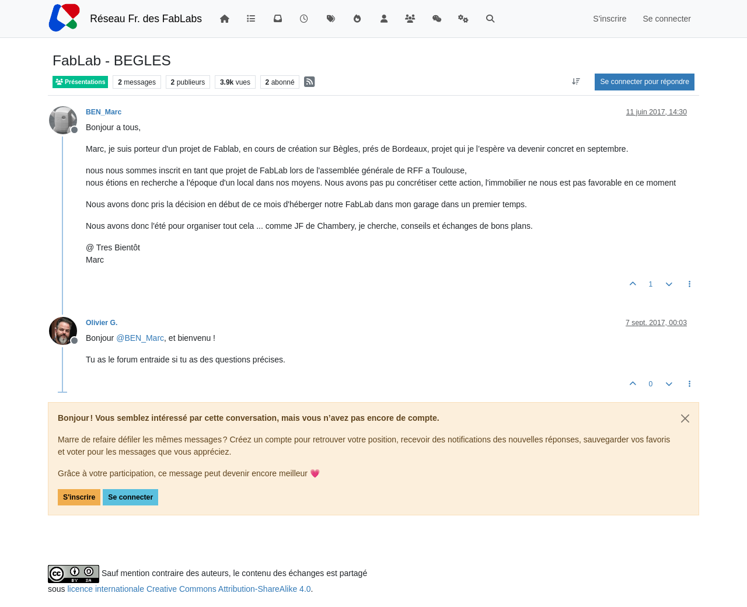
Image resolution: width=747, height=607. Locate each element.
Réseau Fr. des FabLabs (146, 19)
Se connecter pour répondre (644, 82)
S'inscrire (79, 497)
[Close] (685, 418)
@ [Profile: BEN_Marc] (140, 338)
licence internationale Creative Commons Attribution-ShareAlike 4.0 (188, 589)
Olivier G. (101, 323)
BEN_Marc (103, 112)
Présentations (80, 82)
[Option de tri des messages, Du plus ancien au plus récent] (575, 82)
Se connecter (130, 497)
